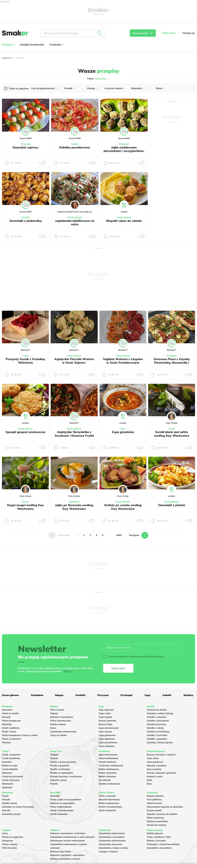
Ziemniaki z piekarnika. (25, 221)
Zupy (122, 428)
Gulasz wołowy (9, 844)
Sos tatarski (105, 780)
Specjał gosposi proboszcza (25, 432)
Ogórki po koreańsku (157, 821)
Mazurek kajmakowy (109, 799)
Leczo (5, 833)
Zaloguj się (188, 33)
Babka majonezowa (109, 803)
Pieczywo (103, 695)
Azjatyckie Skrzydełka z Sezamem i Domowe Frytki (74, 433)
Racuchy (6, 717)
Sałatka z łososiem (156, 717)
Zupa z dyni (105, 713)
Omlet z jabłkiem (11, 728)
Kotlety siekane (58, 724)
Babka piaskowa (107, 776)
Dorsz (53, 728)
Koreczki (6, 810)
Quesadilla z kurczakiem (159, 848)
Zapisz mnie (118, 668)
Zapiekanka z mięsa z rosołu (113, 848)
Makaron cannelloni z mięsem (65, 858)
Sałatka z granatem (157, 739)
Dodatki (26, 217)
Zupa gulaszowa (107, 735)
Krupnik (54, 758)
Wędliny (188, 695)
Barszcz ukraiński (107, 720)
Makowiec (7, 773)
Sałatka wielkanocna (109, 783)
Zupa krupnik (105, 717)
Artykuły (56, 44)
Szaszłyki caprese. (25, 147)
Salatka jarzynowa (156, 724)
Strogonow (7, 840)
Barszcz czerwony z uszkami (161, 754)
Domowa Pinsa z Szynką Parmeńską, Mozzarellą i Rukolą (171, 362)
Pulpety (54, 713)
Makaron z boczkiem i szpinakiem (67, 855)
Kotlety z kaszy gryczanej (63, 762)
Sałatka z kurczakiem (158, 720)
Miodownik (7, 783)
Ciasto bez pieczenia (12, 776)
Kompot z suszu (155, 776)
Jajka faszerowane (108, 754)
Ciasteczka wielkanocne (111, 765)
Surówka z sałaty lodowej (160, 713)
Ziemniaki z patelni (171, 505)
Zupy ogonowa (106, 709)
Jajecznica (7, 709)
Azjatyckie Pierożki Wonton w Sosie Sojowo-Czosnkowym (74, 362)
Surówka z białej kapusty (160, 742)
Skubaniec (7, 787)
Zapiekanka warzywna (110, 844)
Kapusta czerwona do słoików (162, 814)
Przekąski (26, 144)
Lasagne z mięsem (108, 851)
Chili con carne (9, 848)
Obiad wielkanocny (108, 758)
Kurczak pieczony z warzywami (66, 776)
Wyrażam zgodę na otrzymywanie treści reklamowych (133, 656)
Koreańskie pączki (11, 814)
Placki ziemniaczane (60, 720)
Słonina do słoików (156, 825)
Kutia (149, 780)
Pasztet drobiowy (107, 762)
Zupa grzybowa (155, 762)
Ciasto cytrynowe (11, 780)
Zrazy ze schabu (58, 735)
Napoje (59, 695)
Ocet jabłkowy (154, 799)
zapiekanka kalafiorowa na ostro (74, 222)
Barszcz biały (105, 724)
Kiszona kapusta (155, 796)
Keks (149, 783)
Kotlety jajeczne (155, 833)
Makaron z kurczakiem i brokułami (67, 833)
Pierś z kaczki (57, 709)
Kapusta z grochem (156, 765)
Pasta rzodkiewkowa (61, 806)
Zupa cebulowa (106, 746)
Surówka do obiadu (157, 709)
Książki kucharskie (32, 44)
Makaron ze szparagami (62, 803)
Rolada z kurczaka (156, 840)
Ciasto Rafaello (10, 769)
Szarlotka (7, 762)
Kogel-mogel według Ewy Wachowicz (25, 507)
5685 (119, 535)
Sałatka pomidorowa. (74, 147)
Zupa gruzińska (123, 432)
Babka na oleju (9, 765)
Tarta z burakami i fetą (158, 837)
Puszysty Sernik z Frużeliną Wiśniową (25, 361)
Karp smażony (154, 769)
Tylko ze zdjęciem (19, 88)
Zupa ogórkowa (107, 739)
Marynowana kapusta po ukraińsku (165, 806)
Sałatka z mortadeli (157, 735)
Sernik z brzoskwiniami (62, 810)
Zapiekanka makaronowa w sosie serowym (72, 837)
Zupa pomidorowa (108, 742)
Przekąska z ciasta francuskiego (163, 844)
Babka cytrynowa (108, 773)
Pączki (5, 796)
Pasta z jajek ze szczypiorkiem (65, 799)
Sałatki (75, 144)
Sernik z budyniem (11, 754)
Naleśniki (7, 724)
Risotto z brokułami (60, 769)
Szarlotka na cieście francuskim (18, 806)
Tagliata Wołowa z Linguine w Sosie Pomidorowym (123, 361)
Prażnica (6, 742)
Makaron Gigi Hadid (60, 851)
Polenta (54, 783)
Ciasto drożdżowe (11, 758)
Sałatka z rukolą (155, 728)
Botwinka (55, 796)
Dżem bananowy (155, 817)
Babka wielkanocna (109, 769)
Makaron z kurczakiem (61, 717)
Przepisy (8, 44)
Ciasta (25, 355)
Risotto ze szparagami (61, 773)
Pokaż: (98, 79)
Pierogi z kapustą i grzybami (161, 773)
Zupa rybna (153, 758)
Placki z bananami (11, 739)
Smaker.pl (6, 58)
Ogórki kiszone (154, 803)
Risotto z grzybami (59, 765)
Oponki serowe (9, 803)
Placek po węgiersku (12, 837)
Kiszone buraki (154, 810)
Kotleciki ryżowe (58, 780)
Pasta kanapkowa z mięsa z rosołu (20, 735)
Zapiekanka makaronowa (63, 731)
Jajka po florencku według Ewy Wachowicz (74, 507)
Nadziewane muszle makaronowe (67, 840)
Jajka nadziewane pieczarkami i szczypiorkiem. (124, 149)
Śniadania (74, 501)
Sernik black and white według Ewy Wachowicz (171, 433)
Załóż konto (168, 33)
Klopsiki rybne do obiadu (124, 221)
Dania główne (75, 217)
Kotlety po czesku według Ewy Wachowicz (122, 507)
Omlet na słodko (10, 713)
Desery (25, 501)
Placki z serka (9, 731)
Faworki (6, 799)
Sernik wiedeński (58, 814)
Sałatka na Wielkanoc (158, 731)
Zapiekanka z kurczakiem (112, 837)
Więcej (67, 671)
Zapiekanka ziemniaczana (112, 840)
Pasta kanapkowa (11, 720)
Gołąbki (54, 754)
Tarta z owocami (107, 796)
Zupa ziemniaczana (109, 728)
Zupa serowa (105, 731)
